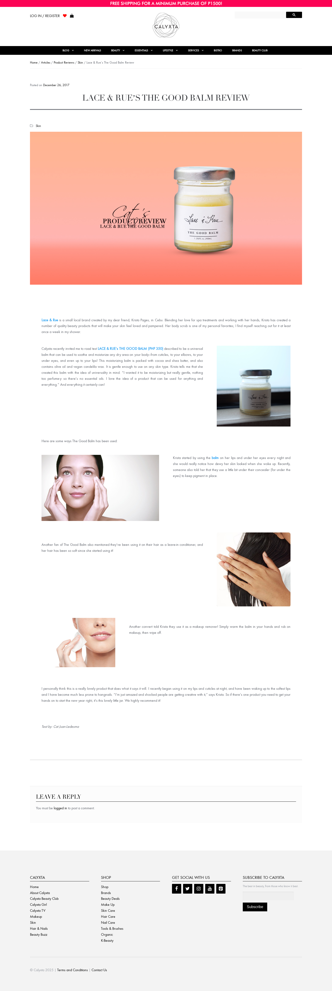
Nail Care (108, 922)
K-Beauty (107, 940)
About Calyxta (40, 893)
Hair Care (108, 916)
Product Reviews (64, 62)
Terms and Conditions (72, 970)
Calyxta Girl (38, 904)
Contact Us (99, 970)
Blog (65, 50)
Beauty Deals (110, 898)
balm (215, 458)
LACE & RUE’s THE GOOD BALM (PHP (127, 348)
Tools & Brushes (112, 928)
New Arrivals (92, 50)
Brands (237, 50)
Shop (104, 887)
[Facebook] (176, 889)
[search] (261, 15)
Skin (80, 62)
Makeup (36, 916)
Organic (107, 934)
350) (159, 348)
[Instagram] (198, 889)
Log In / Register (45, 16)
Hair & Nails (39, 928)
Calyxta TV (37, 910)
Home (34, 62)
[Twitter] (187, 889)
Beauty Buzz (38, 934)
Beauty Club (259, 50)
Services (193, 50)
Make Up (108, 904)
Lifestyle (168, 50)
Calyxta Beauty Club (44, 898)
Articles (45, 62)
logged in (60, 808)
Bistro (218, 50)
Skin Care (108, 910)
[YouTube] (209, 889)
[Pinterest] (220, 889)
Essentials (141, 50)
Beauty (115, 50)
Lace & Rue (50, 320)
